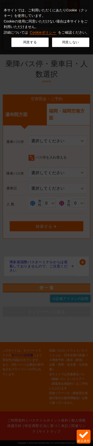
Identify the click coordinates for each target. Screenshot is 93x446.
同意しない (70, 42)
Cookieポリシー (43, 32)
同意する (30, 42)
